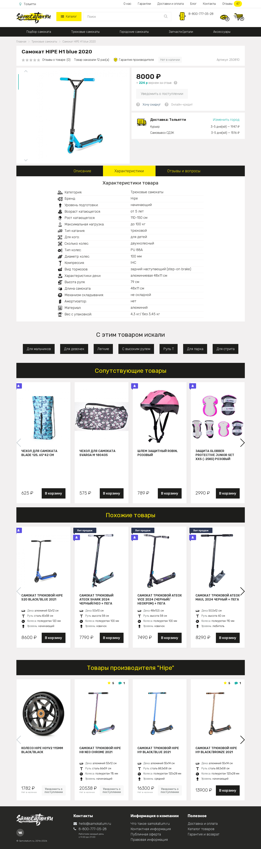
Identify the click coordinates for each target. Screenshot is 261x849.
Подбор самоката (38, 32)
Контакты (209, 4)
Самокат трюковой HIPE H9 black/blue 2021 (158, 750)
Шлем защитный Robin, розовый (157, 453)
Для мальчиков (39, 349)
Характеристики (129, 171)
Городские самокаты (134, 32)
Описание (82, 171)
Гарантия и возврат (203, 834)
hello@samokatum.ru (92, 823)
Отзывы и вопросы (183, 171)
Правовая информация (149, 839)
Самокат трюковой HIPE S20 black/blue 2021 (42, 597)
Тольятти (27, 4)
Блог (193, 4)
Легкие (103, 349)
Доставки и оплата (170, 4)
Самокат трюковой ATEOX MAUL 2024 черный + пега (218, 597)
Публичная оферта (146, 834)
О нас (127, 4)
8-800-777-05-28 (200, 14)
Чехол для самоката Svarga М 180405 (97, 453)
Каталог (69, 16)
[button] (242, 443)
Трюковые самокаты (85, 32)
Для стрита (225, 349)
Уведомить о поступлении (162, 94)
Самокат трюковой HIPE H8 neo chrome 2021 (100, 750)
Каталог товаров (201, 829)
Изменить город (226, 119)
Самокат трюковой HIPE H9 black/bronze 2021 (216, 750)
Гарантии (144, 4)
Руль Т (168, 349)
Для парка (195, 349)
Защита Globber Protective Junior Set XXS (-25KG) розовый (215, 455)
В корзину (53, 493)
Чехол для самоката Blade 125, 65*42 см (39, 453)
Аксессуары (221, 32)
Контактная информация (151, 829)
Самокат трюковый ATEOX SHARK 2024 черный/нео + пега (96, 599)
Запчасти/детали (181, 32)
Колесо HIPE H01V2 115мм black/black (42, 750)
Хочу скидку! (151, 104)
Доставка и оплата (203, 823)
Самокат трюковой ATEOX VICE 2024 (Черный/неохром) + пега (159, 599)
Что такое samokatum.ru (150, 823)
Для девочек (74, 349)
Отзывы (232, 4)
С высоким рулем (136, 349)
